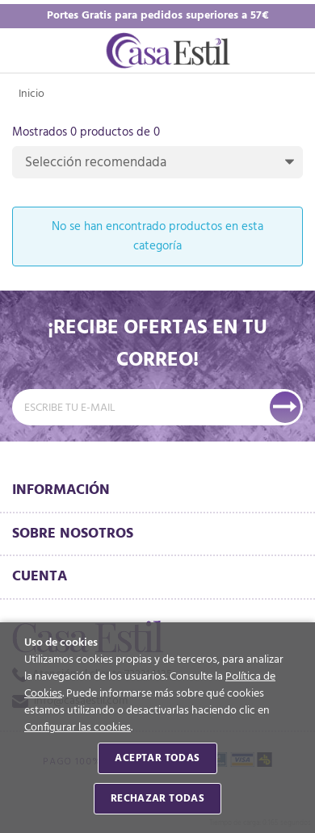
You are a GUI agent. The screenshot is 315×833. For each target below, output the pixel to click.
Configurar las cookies (77, 727)
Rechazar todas (157, 798)
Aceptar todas (157, 758)
